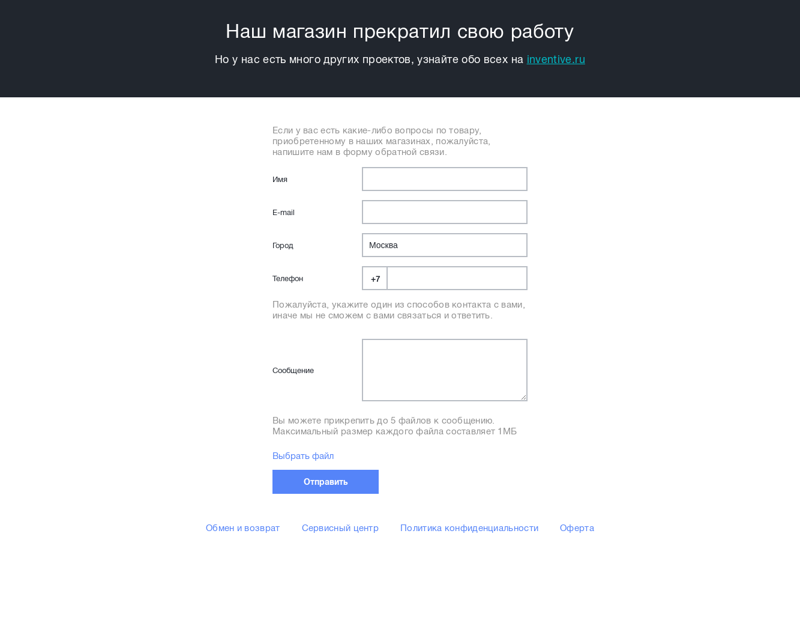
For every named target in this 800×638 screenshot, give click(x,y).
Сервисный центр (340, 528)
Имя (279, 179)
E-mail (283, 212)
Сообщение (293, 370)
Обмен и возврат (243, 528)
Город (282, 245)
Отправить (326, 482)
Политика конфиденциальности (469, 528)
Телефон (287, 278)
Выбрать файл (303, 456)
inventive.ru (556, 59)
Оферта (577, 528)
